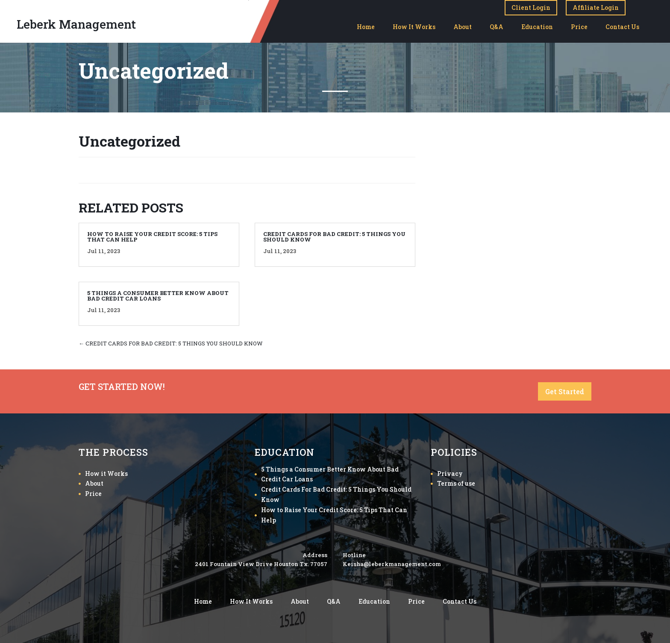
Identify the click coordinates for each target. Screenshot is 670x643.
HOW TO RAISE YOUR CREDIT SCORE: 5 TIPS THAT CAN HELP (152, 236)
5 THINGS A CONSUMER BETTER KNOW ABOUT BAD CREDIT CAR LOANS (158, 295)
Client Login (530, 7)
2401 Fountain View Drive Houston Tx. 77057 (261, 564)
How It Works (414, 27)
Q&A (496, 27)
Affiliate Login (596, 7)
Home (366, 27)
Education (537, 27)
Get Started (564, 391)
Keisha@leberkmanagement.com (392, 564)
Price (579, 27)
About (462, 27)
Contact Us (622, 27)
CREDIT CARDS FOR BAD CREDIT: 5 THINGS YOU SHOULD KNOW (334, 236)
